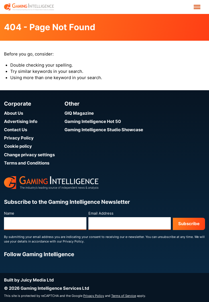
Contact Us (15, 129)
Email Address (100, 213)
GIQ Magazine (79, 113)
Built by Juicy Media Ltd (29, 280)
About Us (13, 113)
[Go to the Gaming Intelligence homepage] (29, 7)
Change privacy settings (29, 154)
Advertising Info (20, 121)
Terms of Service (123, 296)
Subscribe (189, 223)
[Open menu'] (197, 7)
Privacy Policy (19, 138)
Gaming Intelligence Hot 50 (92, 121)
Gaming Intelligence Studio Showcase (103, 129)
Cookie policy (18, 146)
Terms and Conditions (26, 163)
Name (9, 213)
